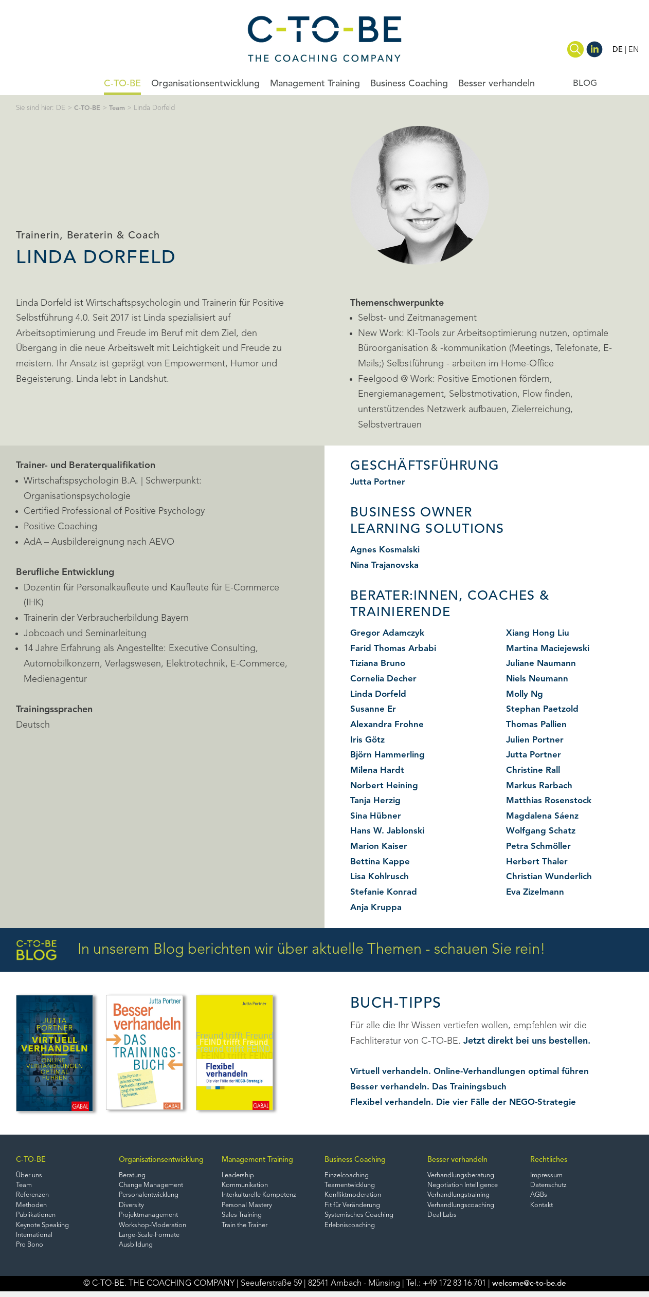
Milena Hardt (378, 770)
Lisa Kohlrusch (380, 876)
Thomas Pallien (538, 724)
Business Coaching (409, 83)
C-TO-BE (122, 83)
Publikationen (37, 1218)
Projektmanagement (151, 1218)
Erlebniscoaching (351, 1229)
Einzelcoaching (348, 1176)
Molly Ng (526, 694)
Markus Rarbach (540, 785)
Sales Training (243, 1218)
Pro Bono (31, 1250)
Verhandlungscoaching (463, 1208)
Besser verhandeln (496, 83)
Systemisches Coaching (362, 1218)
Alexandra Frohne (388, 724)
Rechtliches (549, 1160)
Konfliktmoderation (354, 1197)
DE (617, 50)
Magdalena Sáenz (544, 816)
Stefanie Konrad (384, 892)
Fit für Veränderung (355, 1208)
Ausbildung (136, 1250)
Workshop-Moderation (155, 1229)
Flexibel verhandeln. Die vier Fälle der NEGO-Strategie (468, 1102)
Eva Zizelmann (537, 892)
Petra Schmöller (540, 846)
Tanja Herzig (376, 800)
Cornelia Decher (385, 678)
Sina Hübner (376, 816)
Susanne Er (373, 709)
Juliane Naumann (543, 663)
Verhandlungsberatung (463, 1176)
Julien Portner (536, 740)
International (36, 1239)
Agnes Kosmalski (386, 549)
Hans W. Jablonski (389, 831)
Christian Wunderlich (551, 876)
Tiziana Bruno (379, 663)
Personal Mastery (249, 1208)
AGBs (539, 1197)
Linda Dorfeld (379, 694)
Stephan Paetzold (544, 709)
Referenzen (34, 1197)
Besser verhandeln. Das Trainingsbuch (430, 1086)
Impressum (548, 1176)
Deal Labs (442, 1218)
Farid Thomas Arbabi (395, 648)
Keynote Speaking (45, 1229)
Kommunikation (247, 1186)
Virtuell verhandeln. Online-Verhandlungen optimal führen (474, 1071)
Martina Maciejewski (551, 648)
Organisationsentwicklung (205, 83)
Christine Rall (534, 770)
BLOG (584, 83)
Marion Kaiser (380, 846)
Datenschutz (550, 1186)
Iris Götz (368, 740)
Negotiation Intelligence (466, 1186)
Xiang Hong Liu (538, 633)
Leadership (239, 1176)
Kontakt (542, 1208)
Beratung (134, 1176)
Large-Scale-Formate (152, 1239)
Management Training (315, 83)
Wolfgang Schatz (542, 831)
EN (633, 50)
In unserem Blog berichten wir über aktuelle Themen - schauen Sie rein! (281, 950)
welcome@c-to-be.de (529, 1289)
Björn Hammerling (389, 754)
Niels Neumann (538, 678)
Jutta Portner (378, 482)
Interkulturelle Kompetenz (263, 1197)
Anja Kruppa (377, 907)
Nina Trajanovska (386, 565)
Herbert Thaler (537, 861)
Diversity (132, 1208)
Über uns (30, 1176)
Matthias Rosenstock (551, 800)
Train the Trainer (248, 1229)
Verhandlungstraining (461, 1197)
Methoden (32, 1208)
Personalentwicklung (152, 1197)
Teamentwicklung (352, 1186)
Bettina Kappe (381, 861)
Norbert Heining (385, 785)
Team (119, 108)
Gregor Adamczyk (389, 633)
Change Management (154, 1186)
